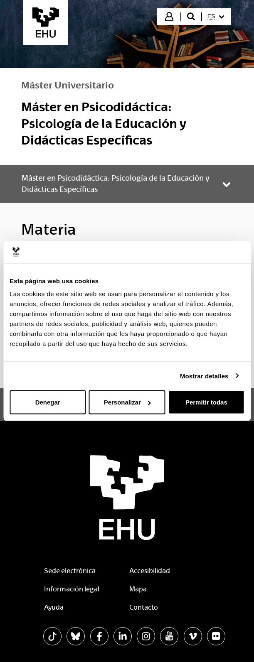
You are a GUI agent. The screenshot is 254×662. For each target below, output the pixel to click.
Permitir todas (206, 402)
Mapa (138, 589)
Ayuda (54, 607)
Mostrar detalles (204, 375)
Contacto (143, 607)
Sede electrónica (70, 571)
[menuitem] (215, 16)
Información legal (71, 589)
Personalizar (127, 402)
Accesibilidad (149, 571)
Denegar (47, 402)
